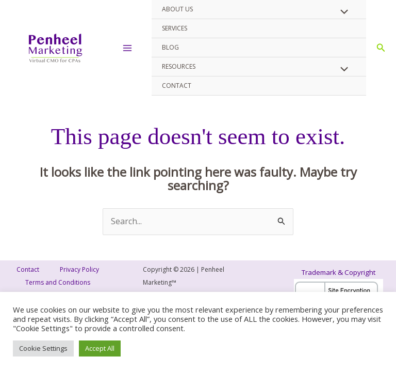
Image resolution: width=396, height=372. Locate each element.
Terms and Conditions (57, 282)
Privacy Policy (79, 269)
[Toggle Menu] (342, 12)
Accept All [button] (99, 348)
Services (174, 28)
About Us (177, 9)
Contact (176, 85)
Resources (178, 66)
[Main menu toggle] (127, 48)
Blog (170, 47)
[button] (381, 48)
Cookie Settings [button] (43, 348)
